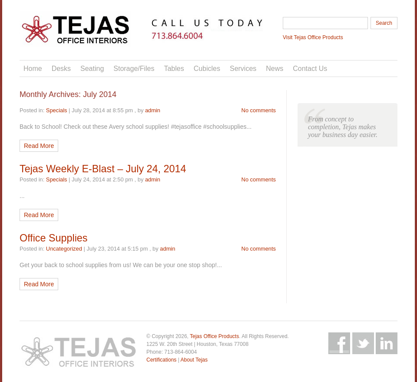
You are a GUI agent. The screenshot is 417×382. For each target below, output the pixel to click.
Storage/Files (133, 68)
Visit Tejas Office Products (313, 37)
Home (32, 68)
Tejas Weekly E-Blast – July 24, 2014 (103, 168)
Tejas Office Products (214, 336)
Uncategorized (64, 248)
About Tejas (194, 360)
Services (243, 68)
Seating (92, 68)
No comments (259, 110)
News (274, 68)
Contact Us (310, 68)
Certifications (161, 360)
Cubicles (207, 68)
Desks (61, 68)
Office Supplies (53, 238)
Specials (56, 110)
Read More (39, 145)
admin (152, 110)
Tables (174, 68)
